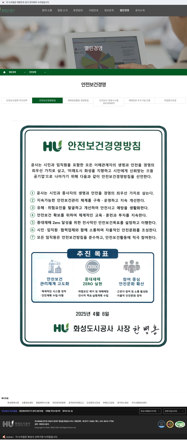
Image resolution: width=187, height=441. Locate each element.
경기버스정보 (123, 402)
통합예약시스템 (42, 402)
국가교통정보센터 (139, 402)
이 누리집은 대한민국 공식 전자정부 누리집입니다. (25, 2)
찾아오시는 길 (68, 411)
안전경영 (37, 72)
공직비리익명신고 (76, 402)
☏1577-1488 (88, 421)
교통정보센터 (27, 402)
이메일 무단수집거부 (52, 411)
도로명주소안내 (93, 402)
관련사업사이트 (171, 411)
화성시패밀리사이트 (148, 411)
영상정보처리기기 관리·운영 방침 (31, 411)
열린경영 (17, 72)
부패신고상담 (108, 402)
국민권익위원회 (59, 402)
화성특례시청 (13, 402)
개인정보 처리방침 (9, 411)
